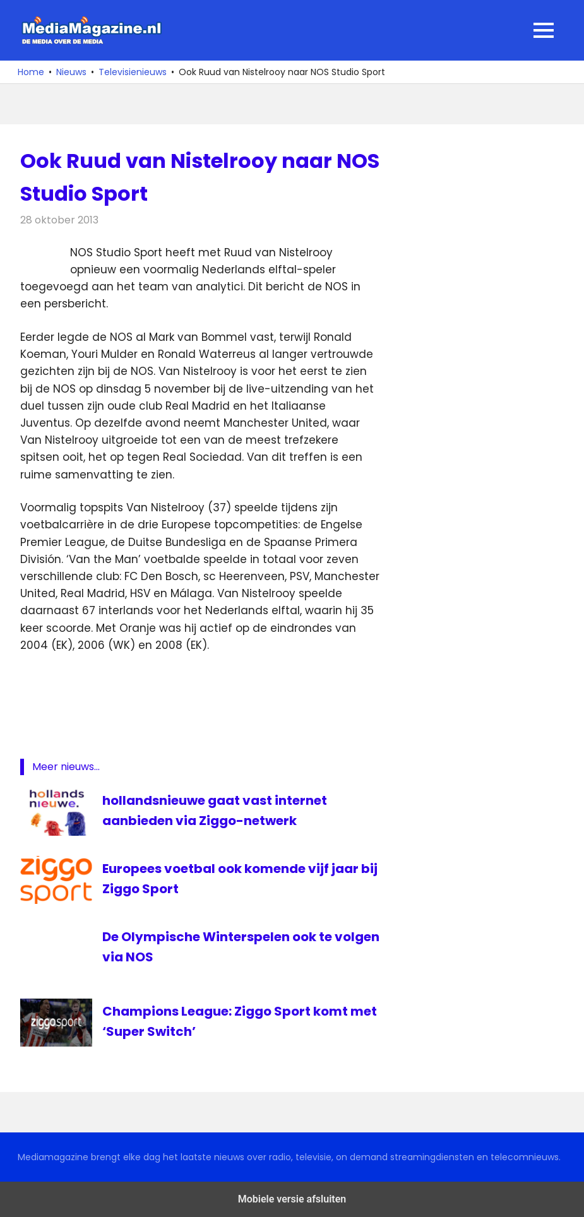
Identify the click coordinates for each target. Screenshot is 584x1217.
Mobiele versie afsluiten (292, 1199)
